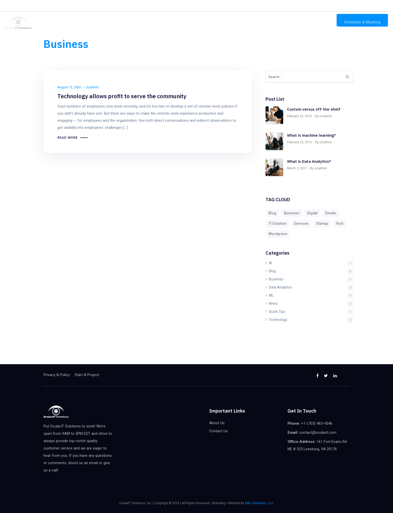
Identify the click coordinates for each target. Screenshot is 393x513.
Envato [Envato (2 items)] (330, 213)
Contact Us (318, 20)
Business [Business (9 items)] (291, 213)
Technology (278, 320)
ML (271, 295)
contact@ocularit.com (315, 6)
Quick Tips (277, 312)
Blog (272, 271)
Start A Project (87, 375)
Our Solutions (262, 20)
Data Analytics (280, 287)
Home (236, 20)
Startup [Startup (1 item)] (322, 223)
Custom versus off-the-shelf (313, 109)
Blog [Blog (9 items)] (272, 213)
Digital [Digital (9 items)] (312, 213)
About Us (290, 20)
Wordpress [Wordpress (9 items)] (278, 234)
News (273, 303)
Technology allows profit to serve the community (121, 96)
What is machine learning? (311, 135)
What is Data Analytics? (309, 161)
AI (270, 263)
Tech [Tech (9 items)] (339, 223)
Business (276, 279)
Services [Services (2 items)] (301, 223)
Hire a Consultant (88, 6)
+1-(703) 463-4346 (273, 6)
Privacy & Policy (56, 375)
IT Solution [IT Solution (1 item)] (277, 223)
